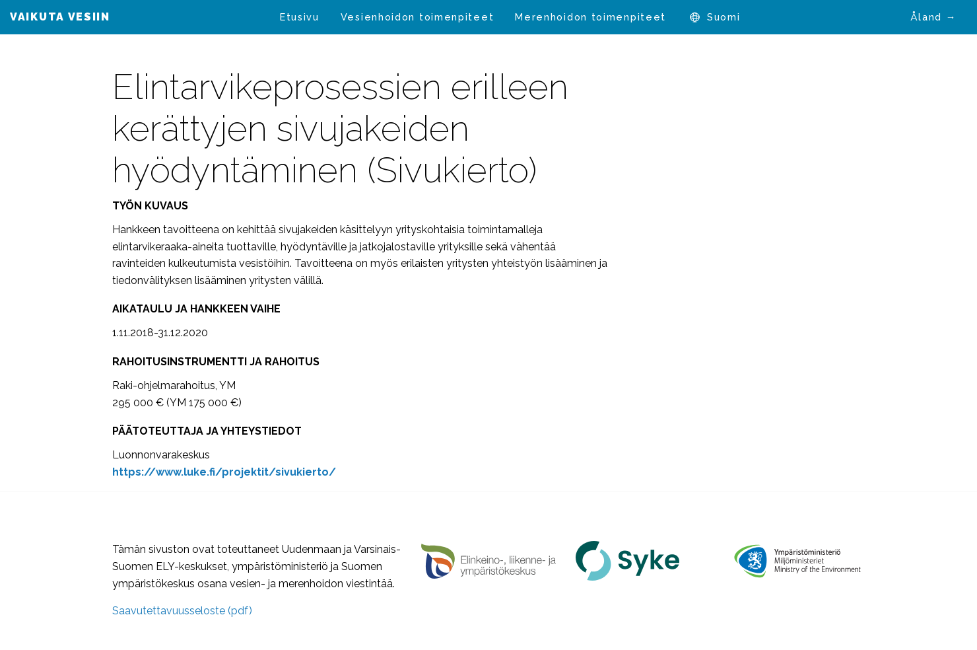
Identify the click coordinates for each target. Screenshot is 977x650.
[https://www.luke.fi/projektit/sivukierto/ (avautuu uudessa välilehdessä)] (224, 472)
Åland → (933, 16)
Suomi (724, 16)
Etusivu (300, 16)
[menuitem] (299, 17)
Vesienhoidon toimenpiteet (417, 16)
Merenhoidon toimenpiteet (590, 16)
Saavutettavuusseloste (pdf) (182, 610)
